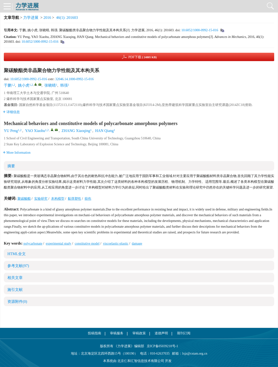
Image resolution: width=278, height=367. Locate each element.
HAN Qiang (104, 131)
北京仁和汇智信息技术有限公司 (140, 361)
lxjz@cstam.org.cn (194, 353)
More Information (17, 152)
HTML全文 (16, 254)
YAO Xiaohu (35, 131)
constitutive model (87, 243)
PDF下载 (142, 57)
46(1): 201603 (67, 18)
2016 (47, 18)
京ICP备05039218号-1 (161, 346)
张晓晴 (50, 85)
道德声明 (161, 333)
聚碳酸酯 (24, 198)
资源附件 (17, 301)
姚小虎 (23, 85)
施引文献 (15, 290)
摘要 (11, 166)
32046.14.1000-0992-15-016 (74, 79)
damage (137, 243)
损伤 (87, 198)
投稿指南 (94, 333)
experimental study (58, 243)
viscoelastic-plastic (115, 243)
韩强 (64, 85)
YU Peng (11, 131)
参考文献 (18, 266)
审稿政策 (139, 333)
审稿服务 (116, 333)
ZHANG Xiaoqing (76, 131)
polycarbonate (32, 243)
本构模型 (57, 198)
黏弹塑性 (74, 198)
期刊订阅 (183, 333)
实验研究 (40, 198)
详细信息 (11, 112)
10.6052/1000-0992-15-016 (199, 30)
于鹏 (7, 85)
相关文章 (15, 278)
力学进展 (30, 18)
